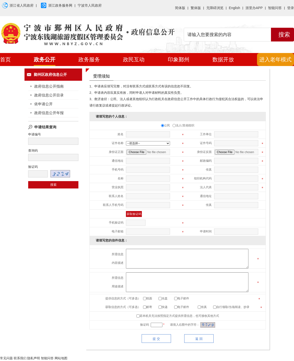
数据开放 (223, 59)
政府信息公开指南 (49, 86)
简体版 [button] (180, 8)
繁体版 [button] (196, 8)
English (234, 8)
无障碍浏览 (214, 8)
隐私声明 (33, 358)
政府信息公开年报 (49, 113)
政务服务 (89, 59)
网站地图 (61, 358)
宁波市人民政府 (90, 5)
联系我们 (20, 358)
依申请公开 (43, 104)
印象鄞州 (178, 59)
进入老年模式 (275, 59)
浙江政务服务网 (55, 5)
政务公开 (44, 59)
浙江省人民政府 (17, 5)
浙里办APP (254, 8)
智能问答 (275, 8)
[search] (227, 34)
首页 (5, 59)
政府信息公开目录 (49, 95)
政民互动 (134, 59)
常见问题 (6, 358)
